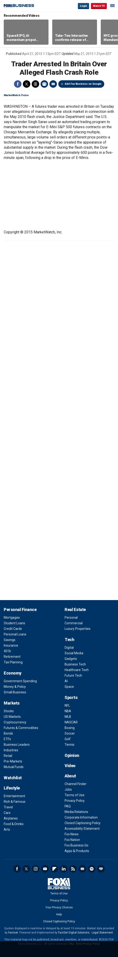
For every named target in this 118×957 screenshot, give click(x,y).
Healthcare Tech (77, 670)
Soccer (70, 733)
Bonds (8, 733)
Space (69, 686)
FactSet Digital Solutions (74, 932)
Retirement (12, 656)
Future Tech (73, 675)
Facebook (17, 84)
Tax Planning (13, 662)
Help (59, 914)
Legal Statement (102, 932)
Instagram (35, 869)
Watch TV (99, 5)
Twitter (26, 84)
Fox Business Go (76, 845)
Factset (13, 932)
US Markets (12, 717)
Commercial (74, 623)
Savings (9, 640)
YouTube (45, 869)
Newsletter (82, 869)
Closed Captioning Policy (83, 823)
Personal (71, 617)
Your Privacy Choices (59, 907)
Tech (69, 639)
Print (44, 84)
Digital (69, 647)
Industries (11, 750)
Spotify (91, 869)
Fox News (72, 834)
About (70, 775)
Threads (35, 84)
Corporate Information (81, 817)
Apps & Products (77, 851)
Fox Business (19, 5)
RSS (73, 869)
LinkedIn (63, 869)
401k (7, 651)
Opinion (72, 755)
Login (83, 5)
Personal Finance (20, 609)
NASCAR (71, 722)
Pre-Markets (13, 761)
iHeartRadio (101, 869)
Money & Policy (15, 686)
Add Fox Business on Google (83, 83)
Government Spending (20, 681)
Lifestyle (12, 788)
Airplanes (11, 818)
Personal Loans (15, 634)
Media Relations (76, 812)
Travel (8, 807)
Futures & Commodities (21, 728)
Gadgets (71, 659)
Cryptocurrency (15, 722)
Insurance (11, 645)
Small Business (15, 692)
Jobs (68, 789)
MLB (68, 717)
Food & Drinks (14, 824)
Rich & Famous (14, 801)
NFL (67, 705)
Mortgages (12, 617)
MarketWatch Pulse (16, 95)
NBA (68, 711)
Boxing (70, 728)
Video (70, 765)
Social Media (74, 653)
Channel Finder (76, 784)
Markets (12, 703)
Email (53, 84)
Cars (7, 813)
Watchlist (13, 777)
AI (66, 681)
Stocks (9, 711)
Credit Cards (13, 629)
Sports (71, 697)
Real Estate (75, 609)
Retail (8, 756)
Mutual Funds (14, 767)
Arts (7, 829)
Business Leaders (17, 744)
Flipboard (54, 869)
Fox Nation (72, 840)
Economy (12, 673)
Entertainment (14, 796)
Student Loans (14, 623)
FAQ (68, 806)
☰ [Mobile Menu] (112, 5)
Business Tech (75, 664)
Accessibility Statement (82, 828)
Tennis (69, 744)
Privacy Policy (75, 801)
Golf (68, 739)
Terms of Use (74, 795)
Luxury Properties (77, 629)
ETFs (7, 739)
